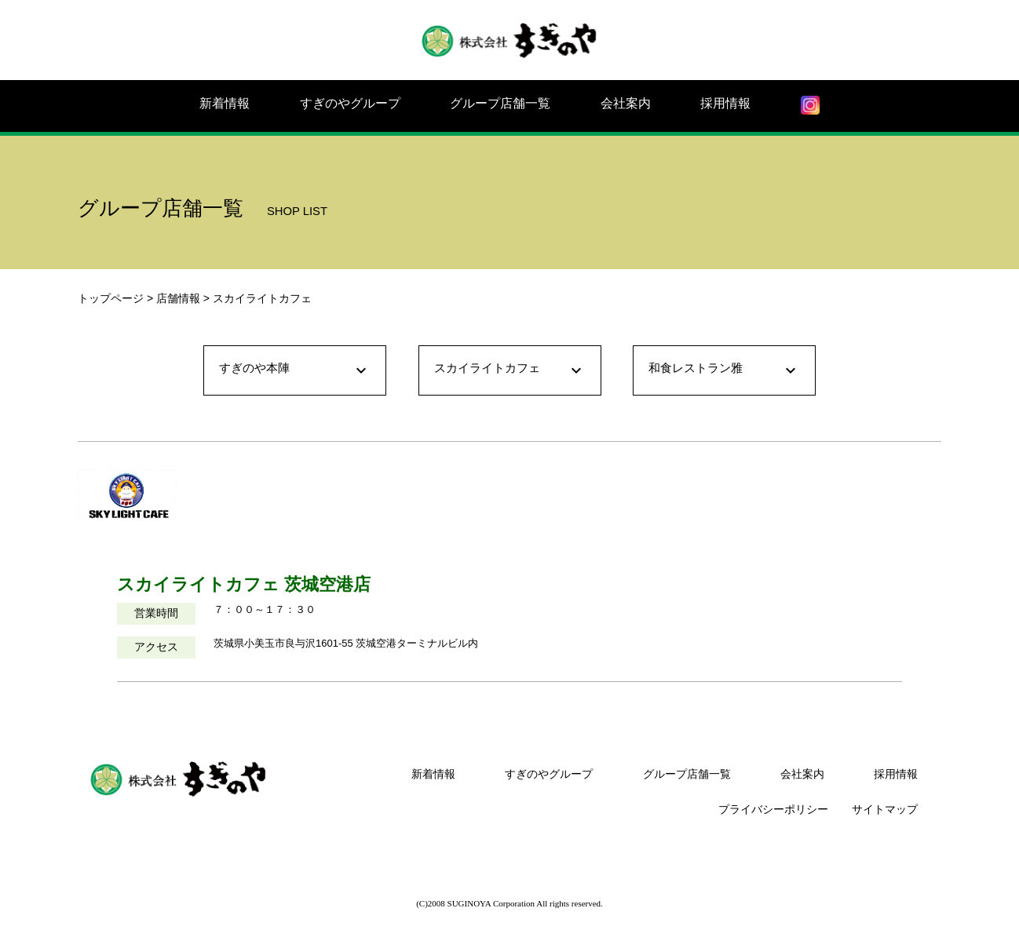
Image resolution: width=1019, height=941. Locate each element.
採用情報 (725, 103)
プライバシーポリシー (773, 809)
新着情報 (224, 103)
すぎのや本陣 (295, 370)
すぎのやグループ (350, 103)
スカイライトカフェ (510, 370)
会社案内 (626, 103)
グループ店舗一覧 (500, 103)
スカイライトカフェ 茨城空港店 (244, 584)
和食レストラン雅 (724, 370)
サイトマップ (885, 809)
